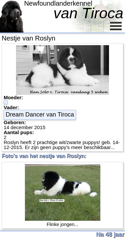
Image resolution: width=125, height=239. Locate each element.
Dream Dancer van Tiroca (40, 114)
